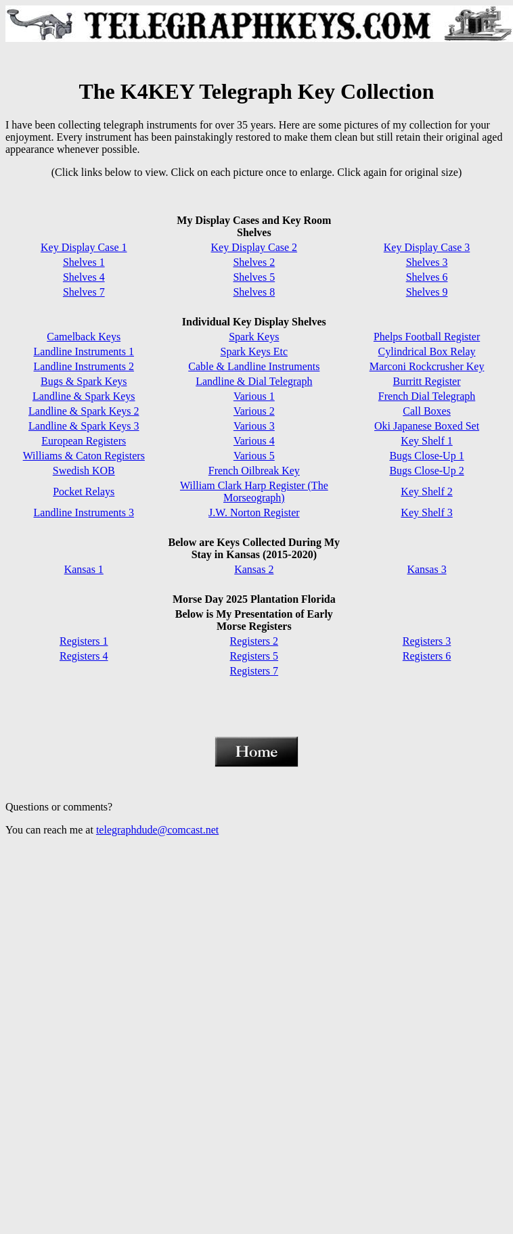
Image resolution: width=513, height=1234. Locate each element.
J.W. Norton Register (254, 512)
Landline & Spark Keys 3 (83, 426)
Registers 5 (254, 656)
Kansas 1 (84, 569)
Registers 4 (84, 656)
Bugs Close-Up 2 (426, 470)
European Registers (83, 441)
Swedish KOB (84, 470)
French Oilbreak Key (254, 470)
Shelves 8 (254, 292)
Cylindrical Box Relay (427, 351)
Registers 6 (427, 656)
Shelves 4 (84, 277)
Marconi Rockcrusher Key (427, 366)
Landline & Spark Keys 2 (83, 411)
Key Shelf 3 (426, 512)
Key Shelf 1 (426, 441)
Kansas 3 (426, 569)
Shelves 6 (427, 277)
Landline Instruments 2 (84, 366)
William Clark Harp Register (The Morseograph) (254, 491)
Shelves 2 (254, 262)
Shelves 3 (427, 262)
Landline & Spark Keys (83, 396)
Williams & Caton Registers (84, 455)
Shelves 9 (427, 292)
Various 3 (254, 426)
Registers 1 (84, 641)
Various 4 (254, 441)
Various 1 (254, 396)
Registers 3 (427, 641)
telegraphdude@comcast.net (157, 830)
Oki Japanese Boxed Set (426, 426)
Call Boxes (427, 411)
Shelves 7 (84, 292)
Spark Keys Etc (254, 351)
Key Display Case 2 (254, 247)
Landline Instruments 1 (84, 351)
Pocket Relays (83, 491)
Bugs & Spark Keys (84, 381)
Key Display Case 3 (427, 247)
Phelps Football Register (427, 336)
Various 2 (254, 411)
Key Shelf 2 (426, 491)
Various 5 (254, 455)
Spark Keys (254, 336)
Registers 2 (254, 641)
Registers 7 (254, 671)
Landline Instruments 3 (84, 512)
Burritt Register (427, 381)
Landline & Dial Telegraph (254, 381)
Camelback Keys (83, 336)
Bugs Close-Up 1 (426, 455)
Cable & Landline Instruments (253, 366)
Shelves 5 (254, 277)
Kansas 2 (253, 569)
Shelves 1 (84, 262)
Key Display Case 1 (84, 247)
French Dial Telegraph (426, 396)
